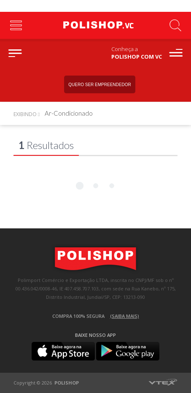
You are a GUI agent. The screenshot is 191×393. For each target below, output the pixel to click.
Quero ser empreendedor (99, 84)
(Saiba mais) (124, 316)
